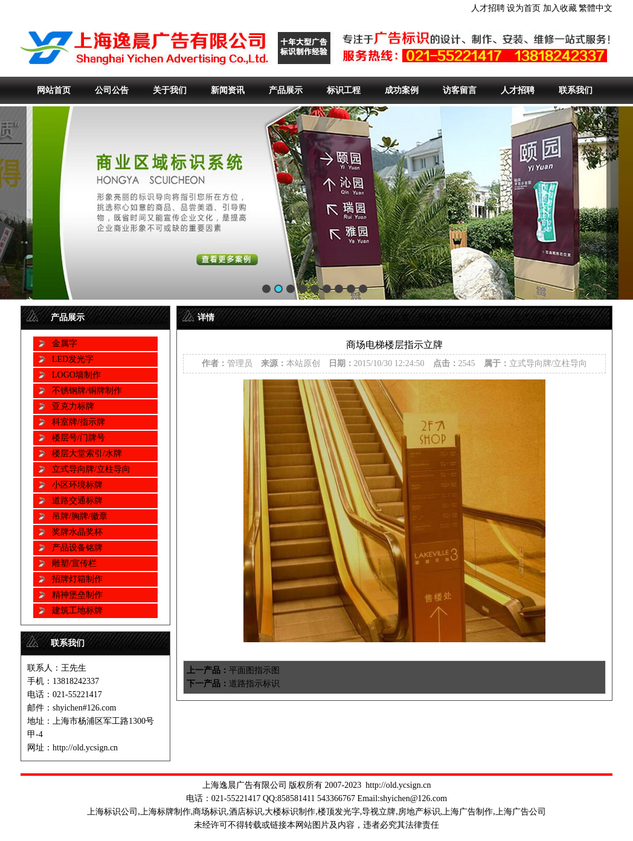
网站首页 (54, 90)
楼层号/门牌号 (78, 437)
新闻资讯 (228, 90)
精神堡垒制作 (77, 594)
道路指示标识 (254, 683)
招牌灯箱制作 (77, 579)
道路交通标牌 (77, 500)
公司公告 (112, 90)
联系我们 (576, 90)
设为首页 (524, 8)
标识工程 (344, 90)
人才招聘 (488, 8)
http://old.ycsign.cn (398, 785)
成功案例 (402, 90)
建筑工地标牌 (77, 610)
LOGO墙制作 (76, 374)
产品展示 (286, 90)
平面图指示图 (254, 670)
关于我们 (170, 90)
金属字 (64, 343)
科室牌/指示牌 (78, 422)
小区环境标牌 (77, 484)
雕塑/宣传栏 (74, 563)
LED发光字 (73, 359)
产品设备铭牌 (77, 547)
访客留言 (460, 90)
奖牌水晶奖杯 (77, 531)
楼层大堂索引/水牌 (87, 453)
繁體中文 (595, 8)
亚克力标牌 (73, 406)
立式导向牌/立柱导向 (91, 469)
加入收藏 (560, 8)
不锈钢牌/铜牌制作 (87, 390)
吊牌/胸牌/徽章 (80, 516)
